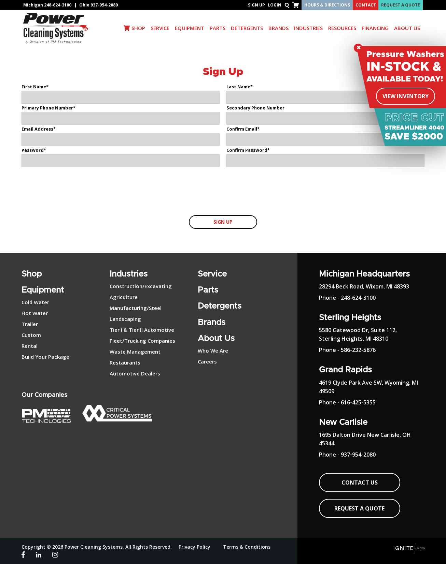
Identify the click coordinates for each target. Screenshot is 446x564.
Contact (366, 5)
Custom (31, 334)
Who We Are (213, 350)
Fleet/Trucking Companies (142, 340)
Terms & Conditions (246, 547)
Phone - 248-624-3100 (347, 297)
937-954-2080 (104, 5)
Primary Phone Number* (48, 108)
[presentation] (223, 191)
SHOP (138, 28)
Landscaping (125, 318)
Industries (129, 274)
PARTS (217, 28)
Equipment (43, 290)
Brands (211, 322)
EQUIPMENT (189, 28)
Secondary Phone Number (255, 108)
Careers (207, 361)
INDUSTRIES (308, 28)
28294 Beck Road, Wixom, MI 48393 (364, 286)
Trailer (30, 324)
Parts (208, 290)
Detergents (219, 306)
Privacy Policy (194, 547)
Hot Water (35, 313)
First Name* (35, 87)
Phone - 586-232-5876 (347, 350)
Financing (375, 28)
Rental (30, 345)
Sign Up (256, 5)
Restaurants (125, 362)
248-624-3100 (57, 5)
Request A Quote (400, 5)
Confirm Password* (248, 150)
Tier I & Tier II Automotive (142, 329)
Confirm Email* (243, 129)
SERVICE (160, 28)
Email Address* (39, 129)
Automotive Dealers (135, 373)
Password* (34, 150)
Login (274, 5)
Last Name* (239, 87)
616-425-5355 (358, 402)
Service (212, 274)
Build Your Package (45, 356)
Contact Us (360, 482)
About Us (216, 339)
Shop (32, 274)
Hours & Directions (327, 5)
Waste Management (135, 351)
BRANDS (278, 28)
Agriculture (124, 297)
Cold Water (35, 302)
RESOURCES (342, 28)
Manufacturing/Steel (136, 308)
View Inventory (405, 96)
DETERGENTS (247, 28)
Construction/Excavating (141, 286)
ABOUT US (407, 28)
